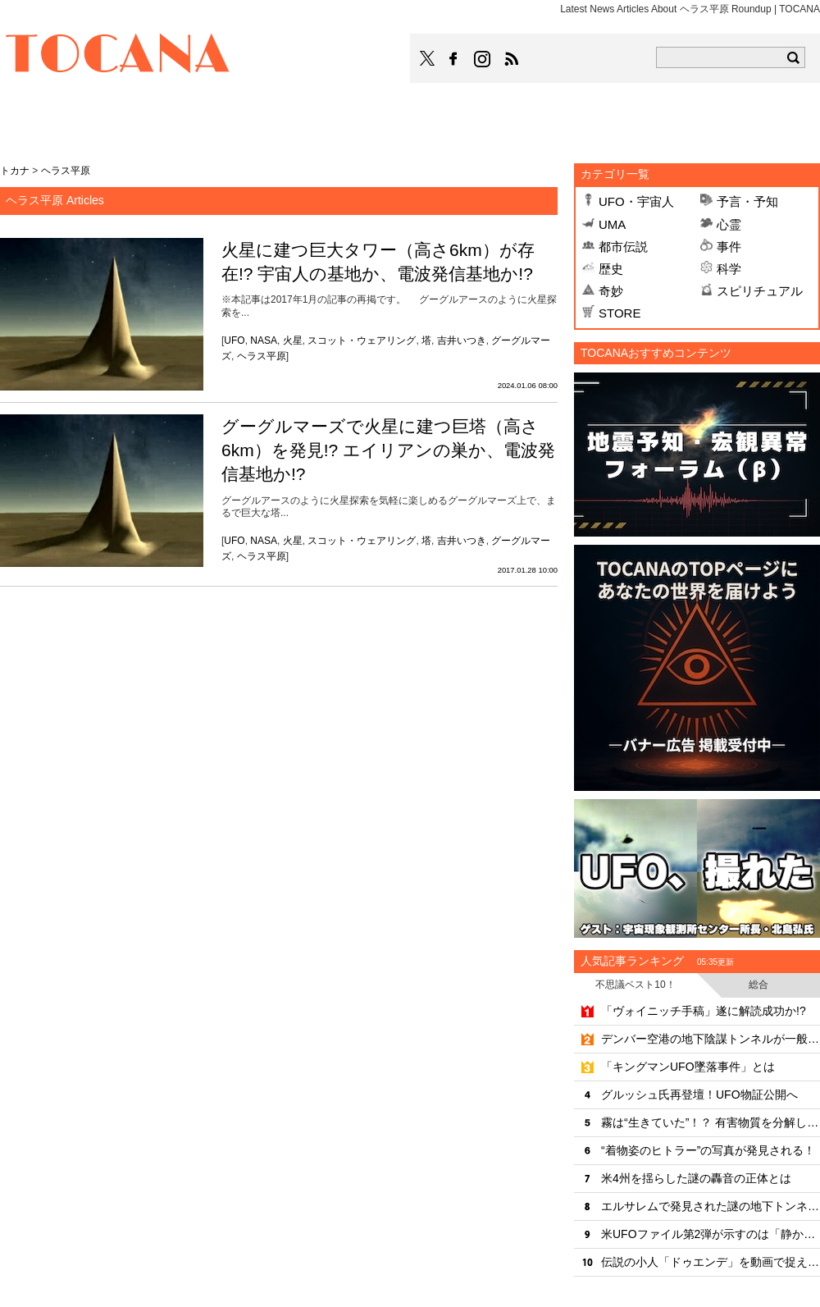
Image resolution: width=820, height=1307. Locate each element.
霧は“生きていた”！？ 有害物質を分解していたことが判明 (710, 1122)
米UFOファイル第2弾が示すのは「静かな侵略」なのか (710, 1234)
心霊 (729, 224)
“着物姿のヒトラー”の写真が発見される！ (708, 1150)
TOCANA (118, 56)
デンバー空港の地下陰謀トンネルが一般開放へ (710, 1038)
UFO (234, 340)
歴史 (611, 269)
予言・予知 (747, 201)
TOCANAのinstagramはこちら (483, 59)
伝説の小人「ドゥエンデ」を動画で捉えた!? (710, 1261)
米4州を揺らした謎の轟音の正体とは (696, 1178)
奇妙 (611, 291)
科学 (729, 269)
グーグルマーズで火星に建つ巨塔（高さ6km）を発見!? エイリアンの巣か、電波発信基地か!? (388, 450)
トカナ (15, 170)
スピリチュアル (760, 291)
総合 (758, 984)
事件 (729, 247)
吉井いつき (461, 340)
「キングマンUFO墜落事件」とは (688, 1066)
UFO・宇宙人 (636, 201)
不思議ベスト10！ (635, 984)
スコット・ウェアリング (362, 340)
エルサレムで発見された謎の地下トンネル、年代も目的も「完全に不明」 (710, 1206)
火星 (293, 340)
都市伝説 (623, 247)
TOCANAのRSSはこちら (512, 59)
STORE (619, 313)
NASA (263, 340)
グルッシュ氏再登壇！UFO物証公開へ (699, 1094)
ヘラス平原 (261, 356)
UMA (612, 224)
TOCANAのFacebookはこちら (453, 59)
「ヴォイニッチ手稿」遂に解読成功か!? (703, 1010)
